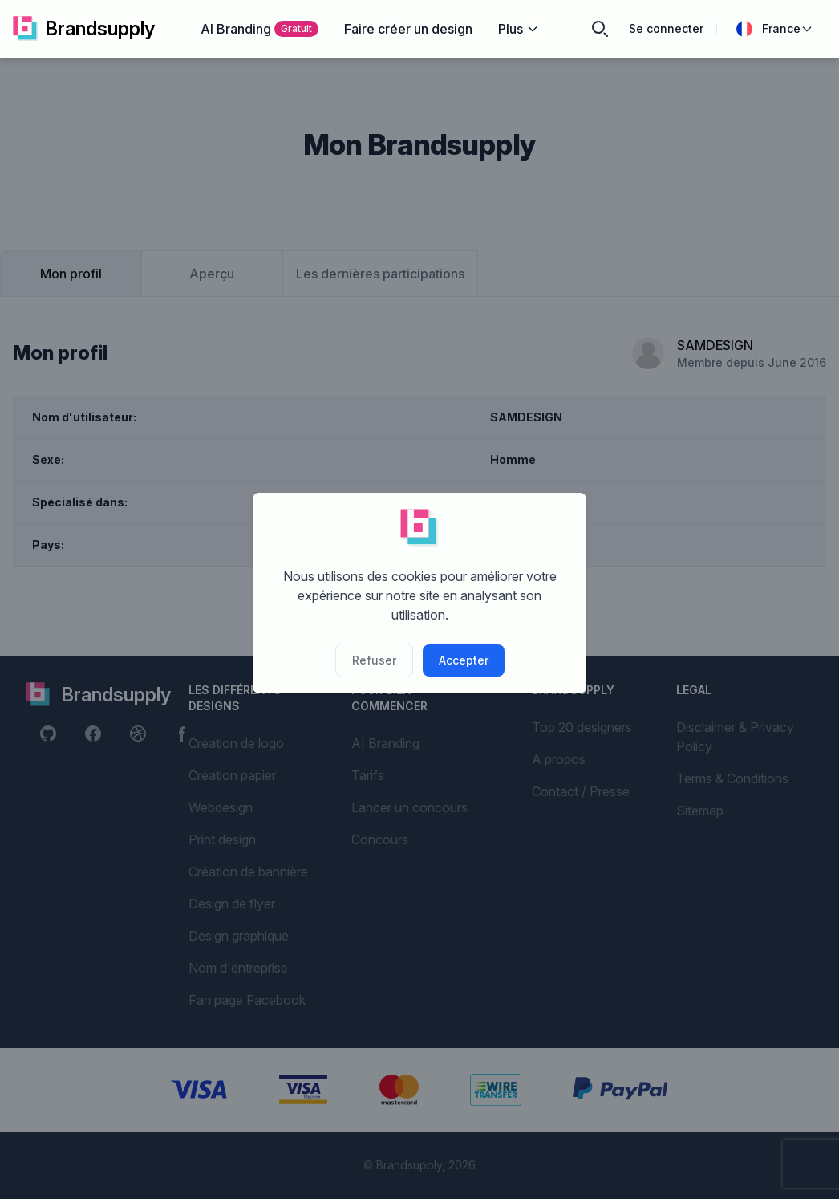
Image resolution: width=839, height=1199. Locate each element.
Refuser (374, 660)
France (774, 29)
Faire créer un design (408, 29)
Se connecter (666, 28)
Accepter (463, 660)
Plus (518, 29)
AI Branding (259, 29)
